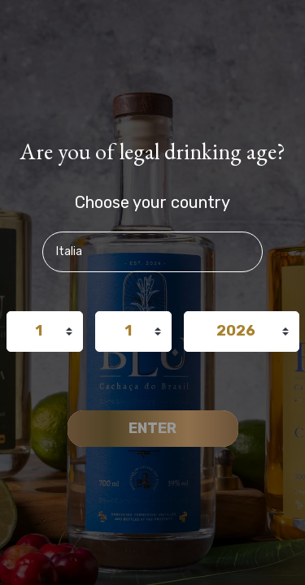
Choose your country (152, 202)
